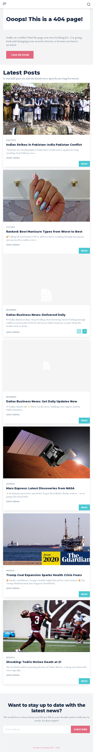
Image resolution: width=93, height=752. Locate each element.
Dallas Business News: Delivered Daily (35, 315)
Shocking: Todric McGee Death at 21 (33, 662)
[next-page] (84, 331)
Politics (11, 140)
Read (84, 163)
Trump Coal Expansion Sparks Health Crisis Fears (44, 575)
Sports (10, 657)
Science (10, 484)
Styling (10, 227)
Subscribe (80, 729)
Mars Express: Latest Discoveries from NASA (40, 488)
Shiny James (13, 158)
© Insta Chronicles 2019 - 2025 (46, 747)
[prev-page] (79, 331)
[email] (37, 729)
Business (11, 310)
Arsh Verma (12, 245)
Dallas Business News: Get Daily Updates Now (41, 401)
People (10, 571)
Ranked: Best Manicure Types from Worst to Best (44, 231)
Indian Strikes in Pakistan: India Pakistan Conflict (44, 144)
